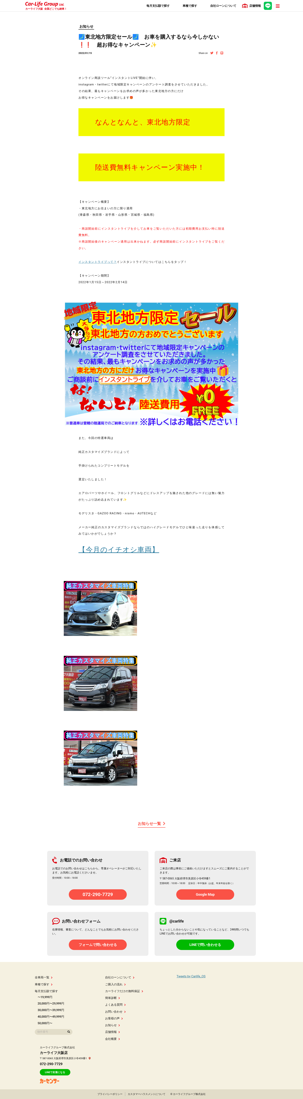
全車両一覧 (44, 977)
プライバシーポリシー (110, 1094)
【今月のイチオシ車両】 (118, 550)
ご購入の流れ (115, 984)
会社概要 (112, 1039)
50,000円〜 (45, 1023)
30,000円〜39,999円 (51, 1010)
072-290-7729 (98, 894)
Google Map (205, 894)
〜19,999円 (45, 997)
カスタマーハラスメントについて (146, 1094)
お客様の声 (114, 1018)
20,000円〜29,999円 (51, 1003)
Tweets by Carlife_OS (191, 976)
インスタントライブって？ (97, 262)
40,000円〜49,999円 (51, 1016)
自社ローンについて (119, 977)
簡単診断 (112, 998)
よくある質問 (115, 1004)
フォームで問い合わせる (98, 945)
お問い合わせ (115, 1011)
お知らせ (86, 26)
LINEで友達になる (55, 1072)
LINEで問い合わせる (205, 945)
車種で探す (44, 984)
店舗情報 (112, 1032)
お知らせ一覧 (151, 823)
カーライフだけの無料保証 (124, 991)
